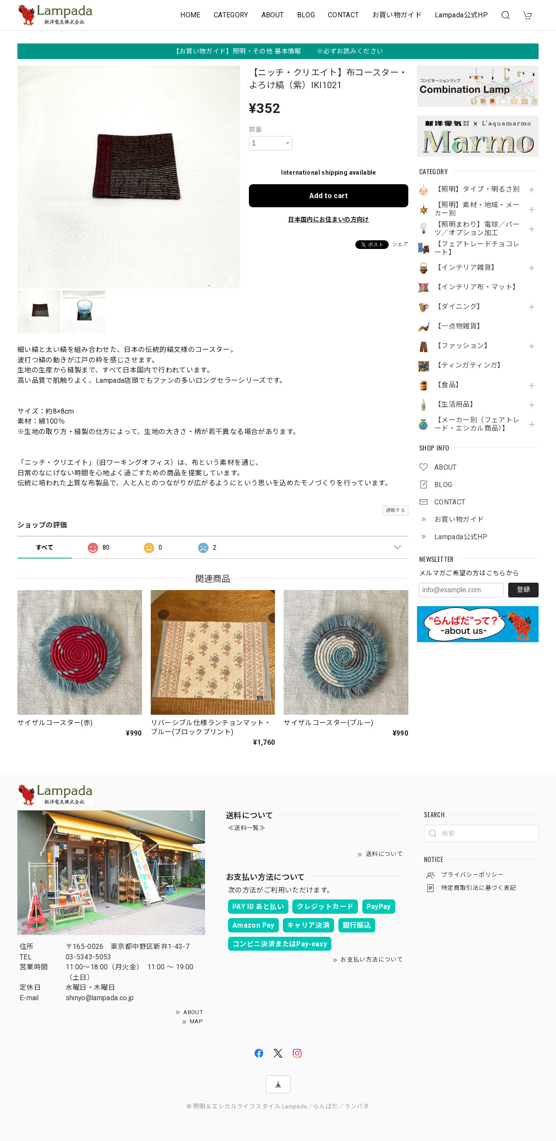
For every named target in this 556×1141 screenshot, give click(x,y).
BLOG (306, 15)
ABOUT (272, 15)
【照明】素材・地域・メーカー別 (477, 209)
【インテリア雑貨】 (466, 268)
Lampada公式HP (461, 15)
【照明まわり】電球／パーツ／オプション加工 (477, 229)
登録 (523, 590)
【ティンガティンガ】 (469, 365)
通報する (395, 510)
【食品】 (448, 385)
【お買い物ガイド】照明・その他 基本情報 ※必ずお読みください (278, 51)
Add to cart (328, 195)
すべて (44, 547)
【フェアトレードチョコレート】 (477, 248)
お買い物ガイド (397, 15)
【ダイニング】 (459, 307)
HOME (190, 15)
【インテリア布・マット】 (477, 287)
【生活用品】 (455, 404)
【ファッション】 (462, 346)
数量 (255, 129)
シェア (400, 244)
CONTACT (343, 15)
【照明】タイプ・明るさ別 (477, 189)
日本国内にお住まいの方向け (328, 219)
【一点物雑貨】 (459, 326)
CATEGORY (231, 15)
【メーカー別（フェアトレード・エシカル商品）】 (477, 424)
